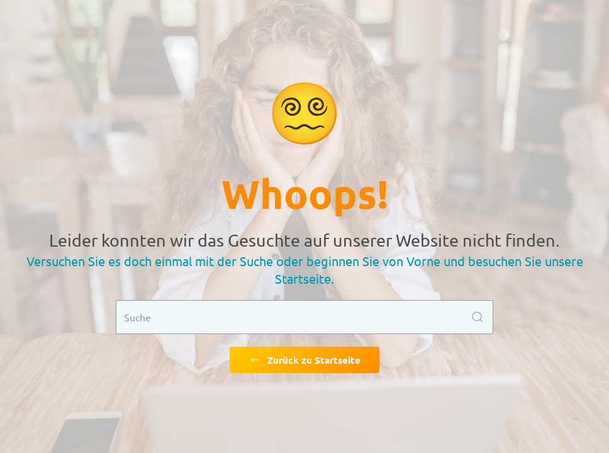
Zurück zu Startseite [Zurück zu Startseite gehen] (304, 360)
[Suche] (304, 317)
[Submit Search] (477, 317)
